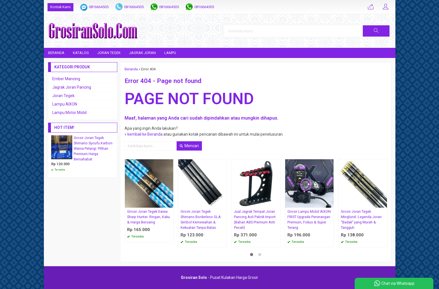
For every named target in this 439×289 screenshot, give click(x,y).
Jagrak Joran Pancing (71, 87)
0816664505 (99, 7)
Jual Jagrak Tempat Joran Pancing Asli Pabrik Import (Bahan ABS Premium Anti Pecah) (255, 219)
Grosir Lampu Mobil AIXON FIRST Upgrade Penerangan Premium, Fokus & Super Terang (309, 219)
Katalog (81, 53)
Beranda (56, 53)
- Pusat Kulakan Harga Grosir (219, 277)
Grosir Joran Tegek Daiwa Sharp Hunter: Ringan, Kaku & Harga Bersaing (148, 216)
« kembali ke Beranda (144, 134)
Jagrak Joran (142, 53)
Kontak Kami (60, 7)
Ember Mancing (66, 79)
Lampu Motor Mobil (69, 112)
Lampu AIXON (64, 104)
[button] (376, 31)
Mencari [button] (189, 146)
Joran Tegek (109, 53)
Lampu (170, 53)
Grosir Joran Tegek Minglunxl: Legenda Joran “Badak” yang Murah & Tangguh (361, 219)
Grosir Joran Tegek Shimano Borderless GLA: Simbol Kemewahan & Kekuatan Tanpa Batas (201, 219)
